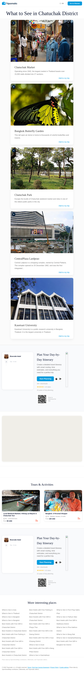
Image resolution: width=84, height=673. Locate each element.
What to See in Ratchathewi (39, 655)
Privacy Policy (54, 667)
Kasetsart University (26, 325)
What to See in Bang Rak (66, 634)
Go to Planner (75, 3)
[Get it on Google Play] (60, 380)
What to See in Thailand (10, 613)
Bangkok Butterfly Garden (29, 131)
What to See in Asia (9, 610)
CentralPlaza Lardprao (27, 258)
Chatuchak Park (23, 194)
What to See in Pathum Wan (67, 617)
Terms (29, 667)
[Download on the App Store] (56, 380)
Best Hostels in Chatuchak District (14, 631)
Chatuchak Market (25, 67)
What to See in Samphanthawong (69, 638)
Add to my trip (64, 78)
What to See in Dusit (36, 645)
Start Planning (45, 380)
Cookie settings (64, 667)
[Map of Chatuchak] (42, 439)
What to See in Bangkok (11, 617)
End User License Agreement (40, 667)
